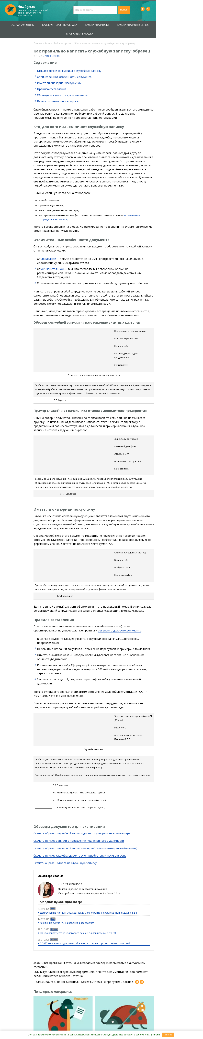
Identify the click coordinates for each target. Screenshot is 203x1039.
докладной (58, 238)
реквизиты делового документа (100, 589)
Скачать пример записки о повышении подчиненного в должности (88, 775)
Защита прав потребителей (13, 64)
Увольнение (15, 172)
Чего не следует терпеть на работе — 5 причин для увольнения (109, 963)
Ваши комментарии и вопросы (67, 92)
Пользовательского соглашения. (121, 1003)
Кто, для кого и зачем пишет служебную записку (79, 62)
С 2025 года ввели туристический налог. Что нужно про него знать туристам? (95, 878)
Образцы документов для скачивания (72, 86)
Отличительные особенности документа (74, 68)
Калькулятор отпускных (139, 25)
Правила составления (61, 80)
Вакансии (109, 1027)
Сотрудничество (87, 1027)
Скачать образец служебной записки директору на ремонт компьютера (91, 768)
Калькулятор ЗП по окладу (65, 25)
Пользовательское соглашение (139, 1027)
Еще (63, 844)
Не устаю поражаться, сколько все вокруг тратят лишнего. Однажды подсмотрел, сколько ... (160, 979)
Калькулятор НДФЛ (103, 25)
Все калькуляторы (28, 25)
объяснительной (62, 248)
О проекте (49, 1027)
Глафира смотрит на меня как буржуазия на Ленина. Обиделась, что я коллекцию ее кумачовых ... (62, 983)
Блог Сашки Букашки (176, 25)
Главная (47, 34)
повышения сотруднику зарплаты (156, 198)
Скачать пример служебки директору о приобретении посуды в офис (89, 790)
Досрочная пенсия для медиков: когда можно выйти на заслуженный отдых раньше (98, 848)
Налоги (64, 864)
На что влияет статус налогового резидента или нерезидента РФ (88, 868)
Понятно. (168, 1034)
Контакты (66, 1027)
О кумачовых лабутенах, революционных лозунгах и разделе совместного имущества (62, 965)
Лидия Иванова (62, 47)
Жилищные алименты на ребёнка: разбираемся (77, 858)
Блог (8, 220)
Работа (58, 34)
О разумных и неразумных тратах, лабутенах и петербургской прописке (157, 963)
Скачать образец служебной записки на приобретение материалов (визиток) (95, 782)
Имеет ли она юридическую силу (69, 74)
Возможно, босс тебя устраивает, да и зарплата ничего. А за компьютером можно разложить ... (112, 979)
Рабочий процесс (73, 34)
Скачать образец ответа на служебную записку (74, 797)
